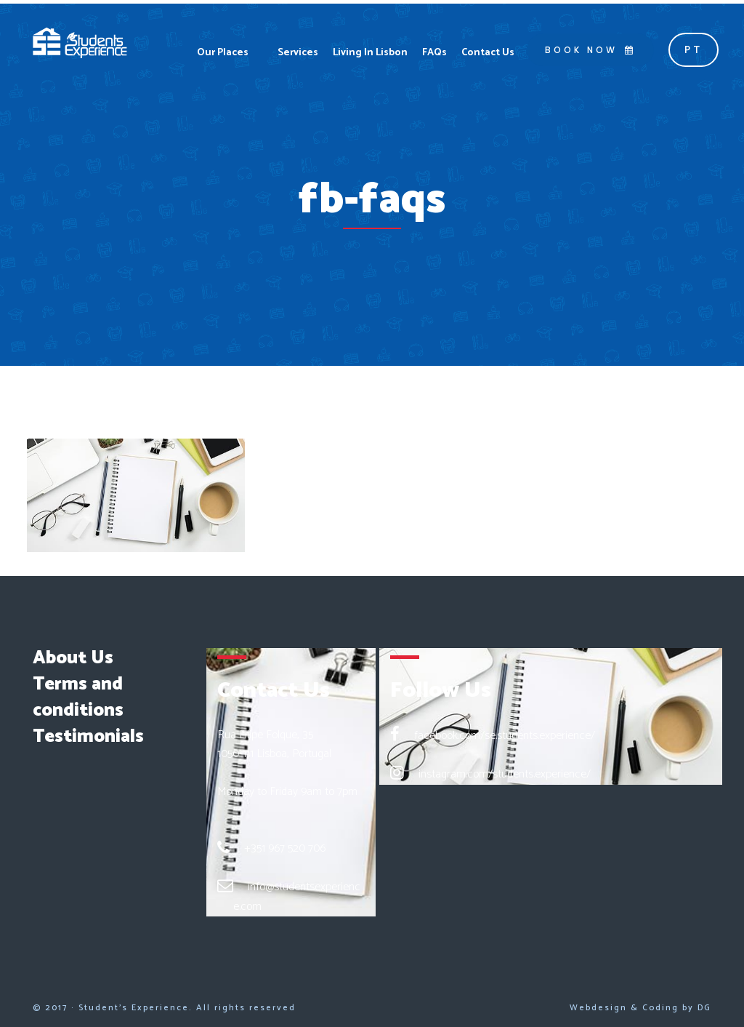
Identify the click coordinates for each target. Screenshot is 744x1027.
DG (704, 1008)
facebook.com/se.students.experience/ (504, 736)
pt (693, 50)
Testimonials (88, 737)
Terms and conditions (78, 697)
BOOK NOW (590, 50)
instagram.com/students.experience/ (504, 774)
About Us (73, 658)
